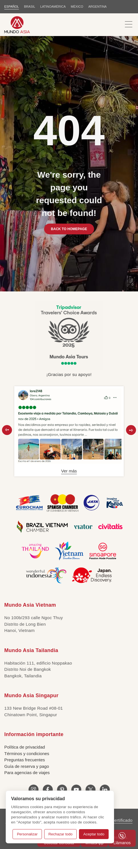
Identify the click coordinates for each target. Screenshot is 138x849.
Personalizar (27, 834)
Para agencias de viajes (27, 772)
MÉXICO (77, 6)
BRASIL (29, 6)
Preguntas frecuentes (24, 759)
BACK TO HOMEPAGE (69, 229)
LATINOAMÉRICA (53, 6)
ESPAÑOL (11, 6)
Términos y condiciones (26, 753)
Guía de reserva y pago (26, 766)
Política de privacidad (24, 747)
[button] (7, 430)
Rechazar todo (60, 834)
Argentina (97, 6)
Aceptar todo (93, 834)
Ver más (69, 470)
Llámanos (122, 838)
